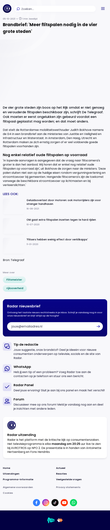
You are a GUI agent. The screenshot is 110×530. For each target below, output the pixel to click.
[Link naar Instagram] (45, 502)
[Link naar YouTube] (64, 502)
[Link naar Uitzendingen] (28, 474)
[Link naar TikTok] (55, 502)
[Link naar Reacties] (81, 474)
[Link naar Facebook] (36, 502)
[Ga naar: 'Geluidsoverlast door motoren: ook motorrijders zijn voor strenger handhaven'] (55, 206)
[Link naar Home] (28, 468)
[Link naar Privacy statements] (81, 487)
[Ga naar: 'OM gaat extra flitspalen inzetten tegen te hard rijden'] (55, 226)
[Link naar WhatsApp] (73, 502)
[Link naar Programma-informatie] (28, 479)
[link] (14, 279)
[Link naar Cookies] (55, 493)
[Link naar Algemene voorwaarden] (28, 487)
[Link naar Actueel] (81, 468)
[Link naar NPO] (60, 520)
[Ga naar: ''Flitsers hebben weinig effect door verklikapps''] (55, 246)
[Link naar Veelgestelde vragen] (81, 479)
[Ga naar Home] (7, 8)
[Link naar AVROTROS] (51, 520)
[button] (103, 8)
